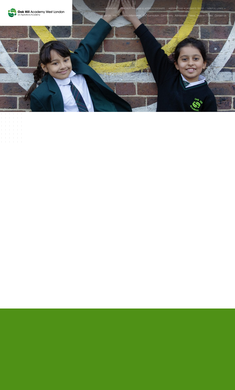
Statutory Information (130, 15)
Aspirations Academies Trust (186, 8)
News (192, 15)
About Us (106, 15)
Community (167, 15)
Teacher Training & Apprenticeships (143, 8)
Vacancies (111, 8)
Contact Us (220, 15)
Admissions (181, 15)
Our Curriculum (151, 15)
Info (115, 15)
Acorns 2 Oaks (205, 15)
